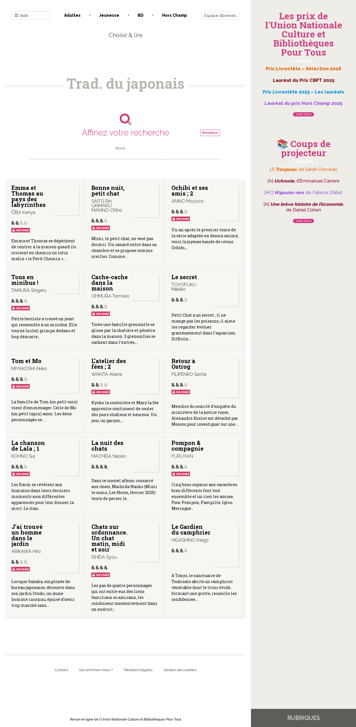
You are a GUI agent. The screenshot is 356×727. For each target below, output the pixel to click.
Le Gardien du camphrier (190, 529)
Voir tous (303, 114)
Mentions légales (138, 670)
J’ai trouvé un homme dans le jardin (27, 535)
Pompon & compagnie (187, 445)
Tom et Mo (26, 360)
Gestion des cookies (180, 670)
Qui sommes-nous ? (96, 670)
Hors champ (174, 15)
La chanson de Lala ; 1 (28, 445)
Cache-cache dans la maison (109, 282)
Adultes (72, 15)
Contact (61, 670)
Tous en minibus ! (24, 279)
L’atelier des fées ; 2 (108, 363)
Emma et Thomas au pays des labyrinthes (28, 196)
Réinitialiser (210, 132)
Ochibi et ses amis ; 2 (189, 190)
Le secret (184, 277)
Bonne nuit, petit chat (108, 190)
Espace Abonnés (220, 15)
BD (141, 15)
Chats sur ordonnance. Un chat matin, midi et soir (109, 538)
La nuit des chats (107, 445)
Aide (21, 15)
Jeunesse (109, 15)
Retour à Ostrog (183, 363)
